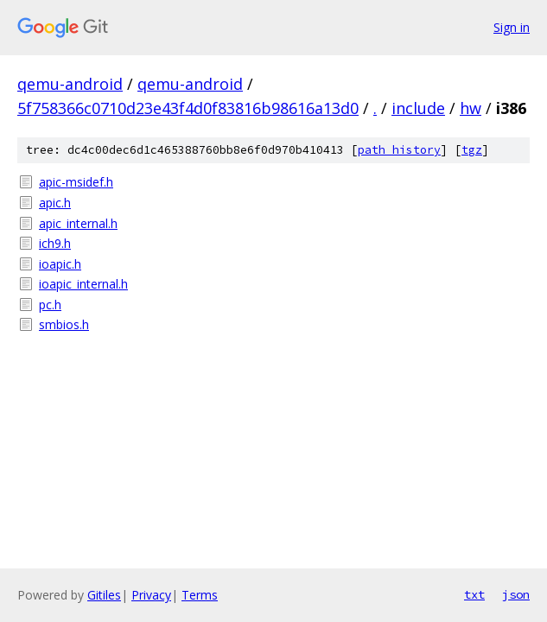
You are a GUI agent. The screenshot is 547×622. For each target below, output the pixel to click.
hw (470, 108)
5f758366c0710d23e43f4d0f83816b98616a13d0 (188, 108)
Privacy (151, 595)
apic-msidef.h (76, 182)
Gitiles (104, 595)
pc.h (50, 304)
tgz (471, 150)
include (418, 108)
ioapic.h (60, 264)
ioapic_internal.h (83, 284)
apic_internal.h (78, 223)
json (516, 594)
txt (474, 594)
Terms (199, 595)
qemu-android (70, 83)
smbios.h (64, 324)
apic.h (55, 202)
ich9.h (55, 243)
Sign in (511, 27)
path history (399, 150)
